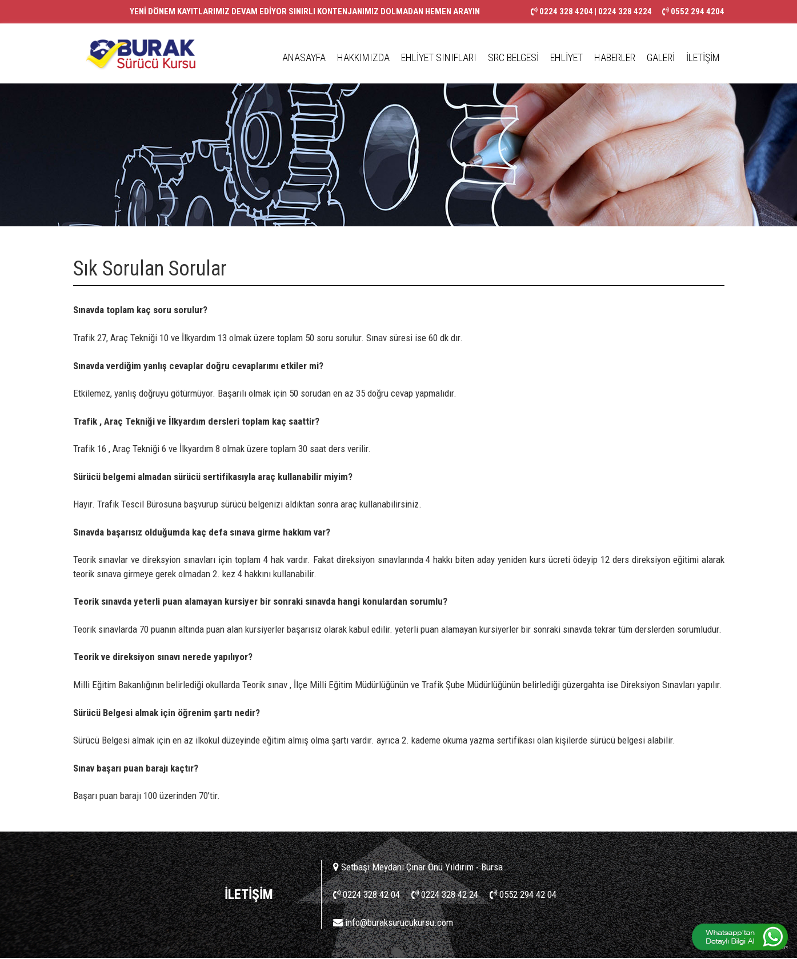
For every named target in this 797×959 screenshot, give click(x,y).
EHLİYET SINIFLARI (438, 57)
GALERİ (661, 57)
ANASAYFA (304, 57)
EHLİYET (566, 57)
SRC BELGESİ (513, 57)
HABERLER (614, 57)
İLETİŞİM (703, 57)
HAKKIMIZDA (363, 57)
